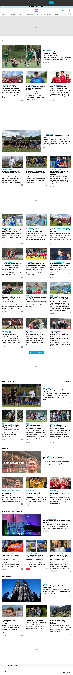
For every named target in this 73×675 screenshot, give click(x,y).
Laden (51, 3)
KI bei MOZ (69, 670)
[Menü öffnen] (2, 10)
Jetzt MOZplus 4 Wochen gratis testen (36, 6)
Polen (32, 14)
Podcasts (64, 14)
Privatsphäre (18, 670)
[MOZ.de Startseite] (36, 10)
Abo (64, 10)
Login (70, 10)
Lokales (20, 14)
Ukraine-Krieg (50, 14)
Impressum (69, 672)
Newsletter (57, 14)
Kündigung (46, 670)
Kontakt (64, 672)
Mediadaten (40, 670)
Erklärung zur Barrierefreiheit (60, 670)
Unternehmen (51, 670)
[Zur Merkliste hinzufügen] (70, 62)
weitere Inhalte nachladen (36, 352)
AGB (27, 670)
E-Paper (8, 11)
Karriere (23, 670)
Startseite (4, 14)
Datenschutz (31, 670)
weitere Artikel (67, 381)
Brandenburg (27, 14)
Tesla (37, 14)
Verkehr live (42, 14)
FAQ (36, 670)
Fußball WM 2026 (12, 14)
